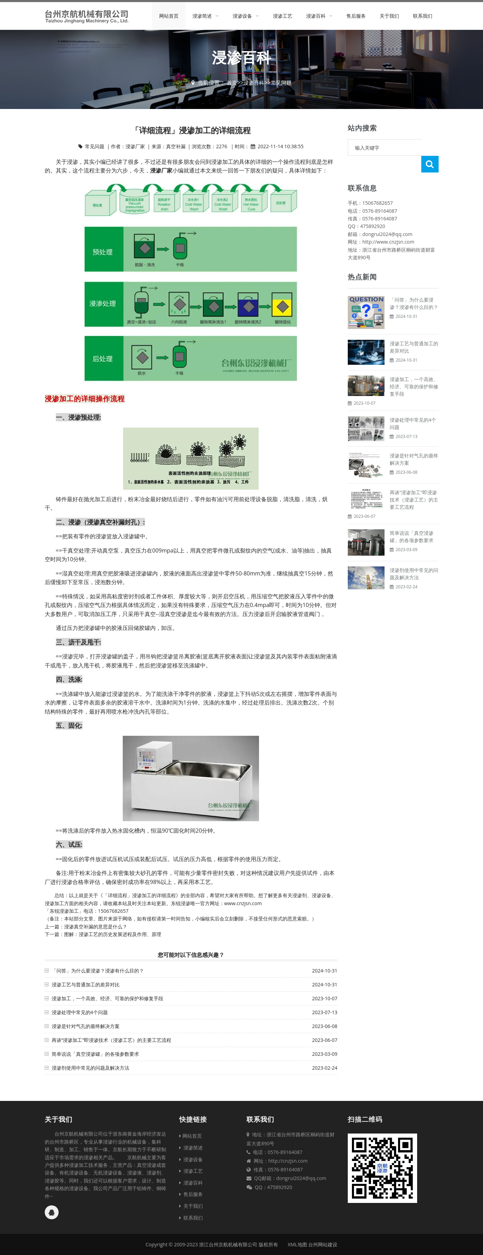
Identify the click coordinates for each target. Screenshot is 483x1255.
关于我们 (389, 15)
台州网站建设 (322, 1244)
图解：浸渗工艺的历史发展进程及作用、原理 (112, 934)
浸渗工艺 (282, 15)
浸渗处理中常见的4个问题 (80, 1012)
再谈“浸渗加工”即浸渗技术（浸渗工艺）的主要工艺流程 (112, 1040)
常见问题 (282, 82)
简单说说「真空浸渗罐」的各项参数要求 (95, 1054)
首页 (230, 82)
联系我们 (422, 15)
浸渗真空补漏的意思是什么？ (95, 926)
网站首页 (169, 15)
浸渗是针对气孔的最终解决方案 (86, 1026)
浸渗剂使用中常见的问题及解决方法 (90, 1067)
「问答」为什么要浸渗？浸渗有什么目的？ (98, 970)
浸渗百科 (316, 15)
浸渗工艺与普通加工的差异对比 (86, 984)
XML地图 (297, 1244)
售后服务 (356, 15)
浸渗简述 (202, 15)
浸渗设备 (242, 15)
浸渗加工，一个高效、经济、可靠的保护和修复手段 (107, 998)
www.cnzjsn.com (243, 903)
